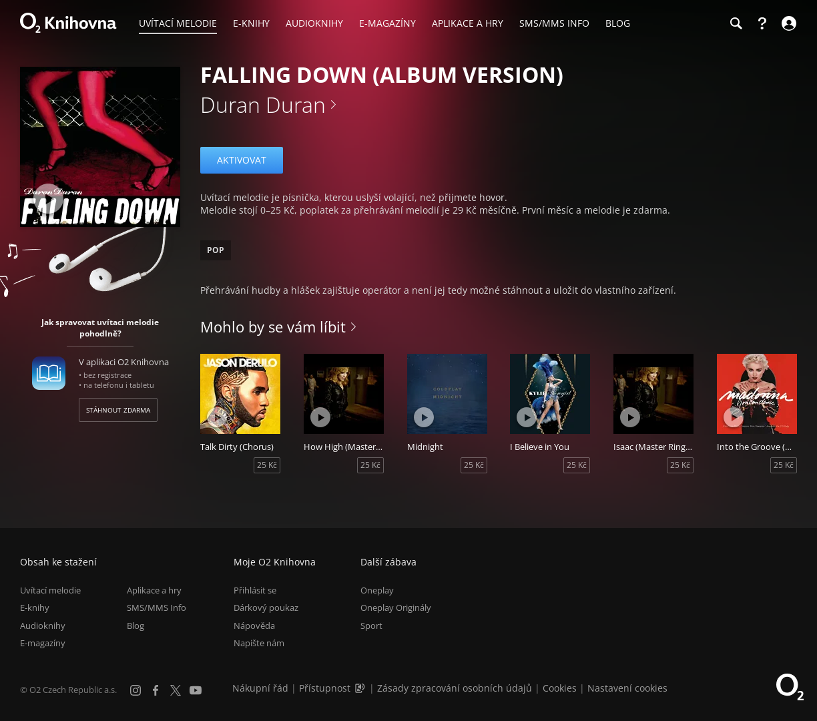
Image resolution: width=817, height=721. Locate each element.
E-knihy (34, 608)
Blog (135, 626)
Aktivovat (241, 160)
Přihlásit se (255, 590)
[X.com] (176, 690)
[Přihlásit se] (787, 23)
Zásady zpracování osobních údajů (454, 688)
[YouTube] (196, 690)
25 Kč (267, 465)
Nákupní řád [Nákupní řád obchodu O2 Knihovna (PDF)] (260, 688)
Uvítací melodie (50, 590)
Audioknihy (42, 626)
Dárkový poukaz (266, 608)
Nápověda (254, 626)
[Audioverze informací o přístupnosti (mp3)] (361, 688)
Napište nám (259, 643)
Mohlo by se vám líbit (273, 326)
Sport (371, 626)
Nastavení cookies (627, 688)
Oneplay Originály (395, 608)
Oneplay (377, 590)
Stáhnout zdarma (118, 410)
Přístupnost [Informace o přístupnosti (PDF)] (324, 688)
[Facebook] (156, 690)
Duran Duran (263, 104)
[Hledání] (735, 23)
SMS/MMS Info (156, 608)
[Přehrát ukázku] (48, 199)
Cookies (560, 688)
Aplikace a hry (154, 590)
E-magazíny (42, 643)
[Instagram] (135, 690)
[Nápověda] (762, 23)
